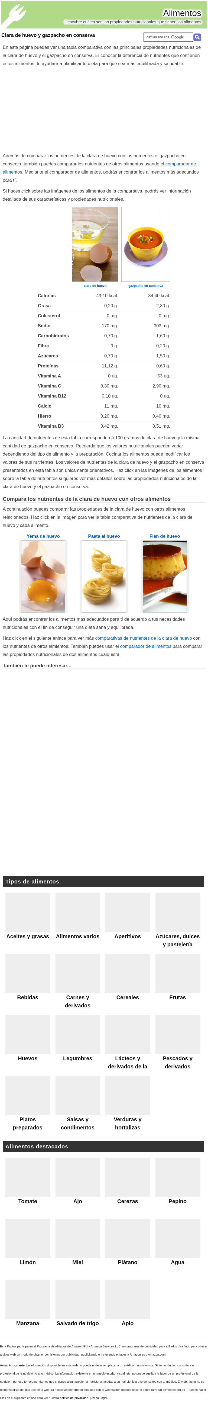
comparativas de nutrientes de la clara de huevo (143, 638)
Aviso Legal (99, 1397)
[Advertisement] (104, 108)
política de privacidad (74, 1397)
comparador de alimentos (145, 646)
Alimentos (182, 13)
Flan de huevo (165, 536)
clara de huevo (95, 286)
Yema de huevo (43, 536)
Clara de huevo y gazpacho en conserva (48, 35)
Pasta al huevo (104, 536)
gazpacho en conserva (145, 286)
